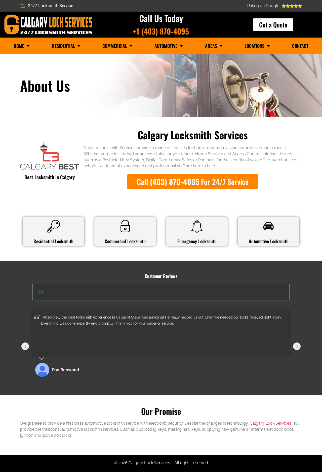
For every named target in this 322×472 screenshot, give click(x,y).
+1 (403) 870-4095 (161, 31)
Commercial (117, 46)
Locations (257, 46)
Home (21, 46)
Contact (300, 46)
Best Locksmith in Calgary (49, 176)
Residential (66, 46)
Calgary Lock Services (271, 423)
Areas (213, 46)
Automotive (168, 46)
